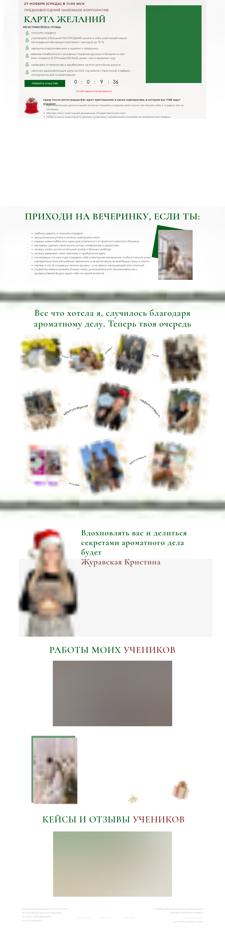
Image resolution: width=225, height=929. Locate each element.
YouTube (130, 918)
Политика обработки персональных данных (178, 908)
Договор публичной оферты (186, 912)
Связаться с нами (193, 917)
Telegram (105, 917)
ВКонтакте (84, 917)
